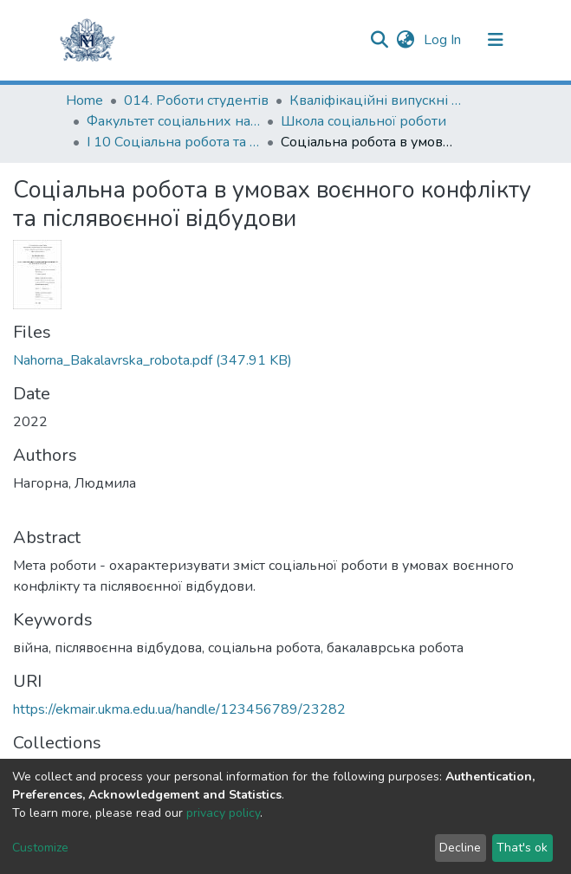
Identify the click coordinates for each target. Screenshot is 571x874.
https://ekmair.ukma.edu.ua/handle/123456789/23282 (179, 709)
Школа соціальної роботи (363, 121)
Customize (40, 847)
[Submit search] (380, 40)
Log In (444, 39)
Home (84, 100)
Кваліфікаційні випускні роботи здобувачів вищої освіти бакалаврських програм (376, 100)
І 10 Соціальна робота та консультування (173, 142)
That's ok (522, 847)
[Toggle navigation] (495, 40)
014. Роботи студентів (196, 100)
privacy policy (223, 813)
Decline (460, 847)
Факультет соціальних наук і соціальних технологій (173, 121)
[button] (406, 39)
